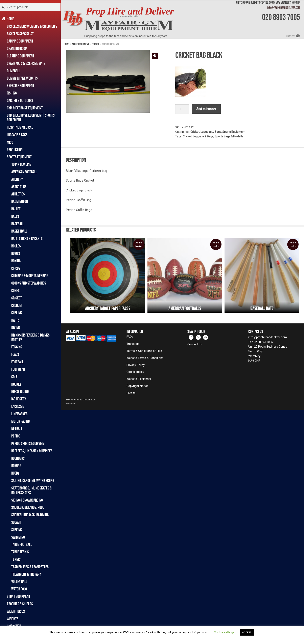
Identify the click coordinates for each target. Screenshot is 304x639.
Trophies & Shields (20, 604)
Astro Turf (18, 186)
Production (15, 149)
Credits (131, 393)
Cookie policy (135, 372)
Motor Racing (20, 421)
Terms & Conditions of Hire (144, 351)
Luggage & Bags (17, 134)
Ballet (16, 209)
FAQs (129, 337)
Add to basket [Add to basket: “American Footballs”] (215, 244)
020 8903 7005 (281, 16)
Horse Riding (20, 391)
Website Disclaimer (138, 379)
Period (15, 436)
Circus (15, 268)
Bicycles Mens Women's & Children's (32, 26)
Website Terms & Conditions (144, 358)
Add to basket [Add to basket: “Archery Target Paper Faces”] (138, 244)
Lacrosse (17, 406)
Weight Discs (16, 611)
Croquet (17, 305)
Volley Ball (19, 581)
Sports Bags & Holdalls (229, 136)
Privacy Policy (135, 365)
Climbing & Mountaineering (29, 275)
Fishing (12, 93)
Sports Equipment (19, 157)
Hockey (16, 384)
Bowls (15, 253)
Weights (12, 618)
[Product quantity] (182, 109)
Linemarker (19, 413)
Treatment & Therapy (26, 574)
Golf (14, 376)
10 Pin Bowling (21, 164)
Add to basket (206, 109)
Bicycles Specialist (20, 33)
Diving (15, 327)
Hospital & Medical (20, 127)
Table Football (21, 544)
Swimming (18, 537)
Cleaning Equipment (20, 56)
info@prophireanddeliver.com (283, 7)
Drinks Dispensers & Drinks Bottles (30, 337)
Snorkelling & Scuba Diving (30, 514)
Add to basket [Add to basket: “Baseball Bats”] (292, 244)
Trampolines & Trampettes (30, 566)
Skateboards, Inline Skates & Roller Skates (31, 490)
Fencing (16, 347)
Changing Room (17, 48)
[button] (155, 56)
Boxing (16, 261)
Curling (16, 312)
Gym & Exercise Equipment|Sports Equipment (31, 117)
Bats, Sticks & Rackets (27, 238)
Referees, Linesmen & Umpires (31, 451)
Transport (132, 344)
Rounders (18, 458)
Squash (16, 522)
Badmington (19, 201)
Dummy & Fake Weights (22, 78)
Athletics (18, 194)
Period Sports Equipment (28, 443)
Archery (17, 179)
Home (10, 19)
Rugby (15, 473)
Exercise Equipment (20, 85)
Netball (16, 428)
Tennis (16, 559)
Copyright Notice (137, 386)
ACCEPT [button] (246, 632)
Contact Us (194, 344)
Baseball (17, 223)
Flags (15, 354)
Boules (16, 246)
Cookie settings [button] (224, 632)
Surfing (16, 529)
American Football (24, 171)
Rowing (16, 465)
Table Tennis (20, 552)
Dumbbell (13, 71)
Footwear (18, 369)
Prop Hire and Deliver (129, 11)
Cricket (16, 298)
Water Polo (19, 589)
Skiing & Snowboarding (27, 500)
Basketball (19, 231)
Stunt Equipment (18, 596)
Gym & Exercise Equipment (25, 108)
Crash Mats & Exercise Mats (26, 63)
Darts (15, 320)
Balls (15, 216)
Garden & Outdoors (20, 100)
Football (17, 362)
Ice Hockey (18, 399)
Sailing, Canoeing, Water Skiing (32, 480)
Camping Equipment (20, 41)
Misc (10, 142)
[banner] (182, 19)
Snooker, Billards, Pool (27, 507)
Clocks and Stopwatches (28, 283)
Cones (15, 290)
